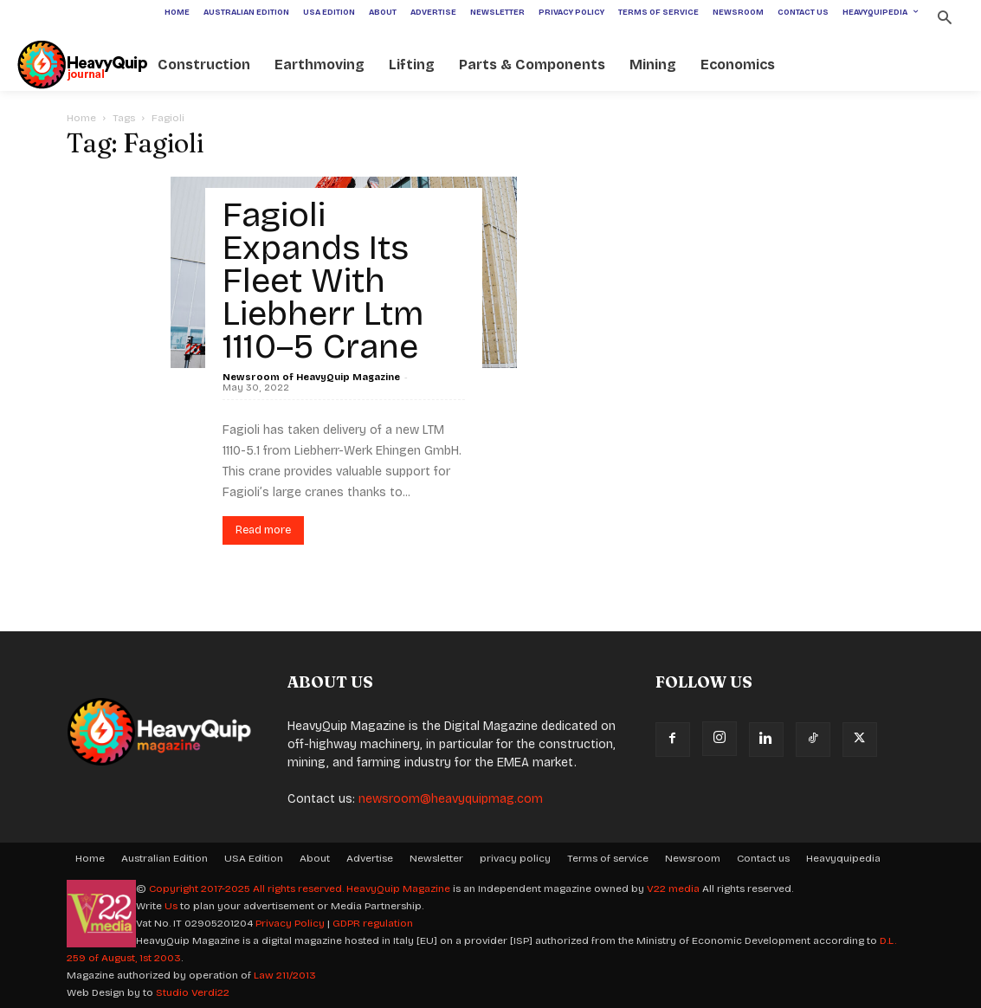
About (315, 858)
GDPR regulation (372, 923)
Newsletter (436, 858)
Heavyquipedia (843, 858)
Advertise (369, 858)
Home (81, 118)
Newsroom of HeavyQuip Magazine (311, 377)
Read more (263, 530)
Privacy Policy (290, 923)
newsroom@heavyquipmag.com (450, 799)
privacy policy (515, 858)
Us (171, 906)
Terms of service (608, 858)
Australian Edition (164, 858)
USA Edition (253, 858)
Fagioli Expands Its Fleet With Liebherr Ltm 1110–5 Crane (323, 280)
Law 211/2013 (285, 975)
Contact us (763, 858)
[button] (944, 19)
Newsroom (692, 858)
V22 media (673, 888)
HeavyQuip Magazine (398, 888)
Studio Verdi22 (192, 992)
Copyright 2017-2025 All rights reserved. (247, 888)
